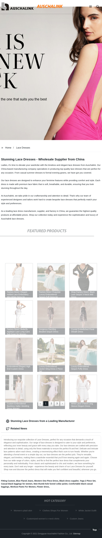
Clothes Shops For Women (55, 510)
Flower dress (43, 487)
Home (8, 147)
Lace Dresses (23, 147)
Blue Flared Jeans (24, 481)
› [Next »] (62, 403)
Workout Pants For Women (23, 487)
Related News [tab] (16, 428)
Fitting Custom (8, 481)
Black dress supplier (69, 481)
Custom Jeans (77, 518)
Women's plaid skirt (23, 510)
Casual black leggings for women (16, 484)
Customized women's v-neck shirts (43, 518)
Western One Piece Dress (46, 481)
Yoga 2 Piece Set (87, 481)
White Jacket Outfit (88, 510)
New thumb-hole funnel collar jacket (51, 484)
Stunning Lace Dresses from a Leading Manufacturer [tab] (40, 421)
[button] (90, 7)
